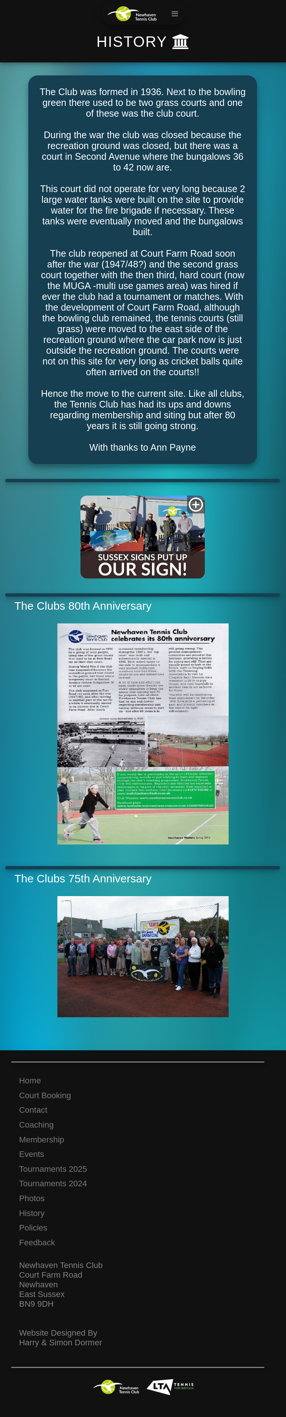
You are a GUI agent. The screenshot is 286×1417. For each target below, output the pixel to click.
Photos (32, 1198)
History (31, 1213)
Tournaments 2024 (53, 1183)
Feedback (37, 1242)
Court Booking (45, 1095)
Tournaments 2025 (53, 1169)
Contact (33, 1110)
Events (31, 1154)
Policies (33, 1227)
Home (30, 1080)
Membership (41, 1139)
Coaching (36, 1124)
